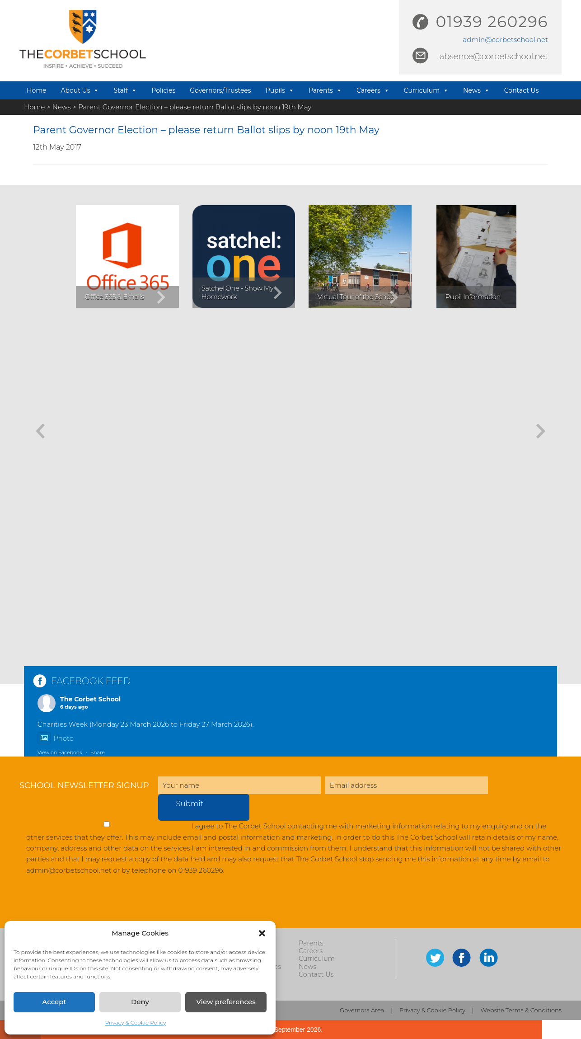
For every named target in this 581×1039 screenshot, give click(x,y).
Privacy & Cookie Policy (135, 1022)
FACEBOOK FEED (91, 681)
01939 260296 (492, 21)
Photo (55, 738)
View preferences (225, 1001)
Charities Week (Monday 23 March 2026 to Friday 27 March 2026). (145, 724)
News (476, 90)
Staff (125, 90)
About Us (80, 90)
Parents (325, 90)
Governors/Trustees (220, 90)
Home (36, 90)
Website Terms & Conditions (521, 1010)
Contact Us (521, 90)
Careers (372, 90)
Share (97, 752)
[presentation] (88, 906)
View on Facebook (59, 752)
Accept (54, 1001)
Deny (140, 1001)
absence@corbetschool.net (493, 56)
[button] (262, 933)
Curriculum (426, 90)
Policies (163, 90)
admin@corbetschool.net (505, 39)
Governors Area (362, 1010)
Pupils (280, 90)
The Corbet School (90, 699)
